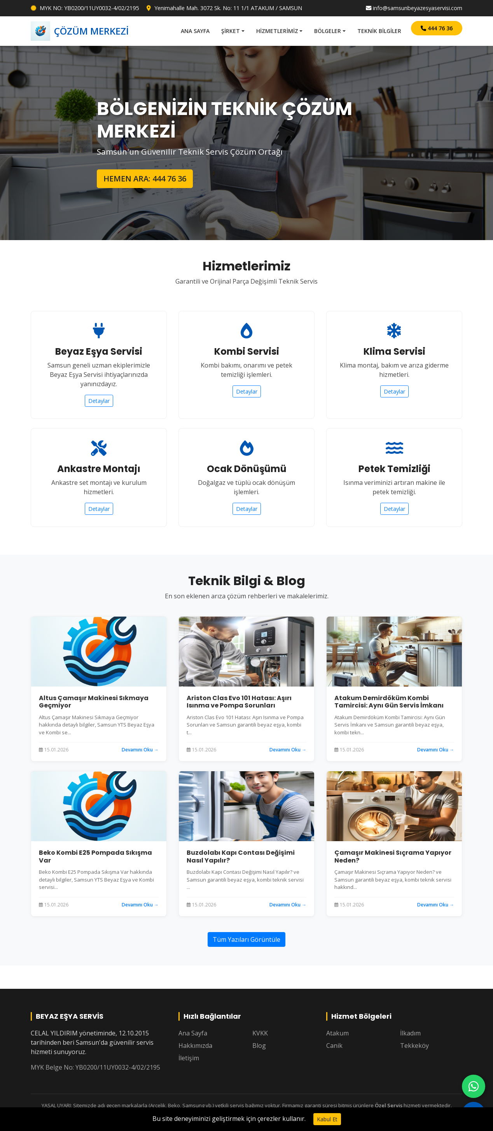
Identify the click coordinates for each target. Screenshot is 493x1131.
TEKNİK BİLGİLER (379, 31)
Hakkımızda (195, 1045)
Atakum (337, 1033)
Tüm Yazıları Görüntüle (246, 939)
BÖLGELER (327, 31)
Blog (259, 1045)
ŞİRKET (230, 31)
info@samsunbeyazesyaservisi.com (414, 8)
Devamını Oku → (140, 749)
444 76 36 (437, 28)
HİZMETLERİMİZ (277, 31)
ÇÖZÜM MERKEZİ (80, 31)
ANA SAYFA (195, 31)
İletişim (188, 1058)
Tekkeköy (414, 1045)
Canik (334, 1045)
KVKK (260, 1033)
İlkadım (410, 1033)
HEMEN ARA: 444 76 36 (144, 178)
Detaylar (99, 400)
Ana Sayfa (192, 1033)
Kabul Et (327, 1119)
